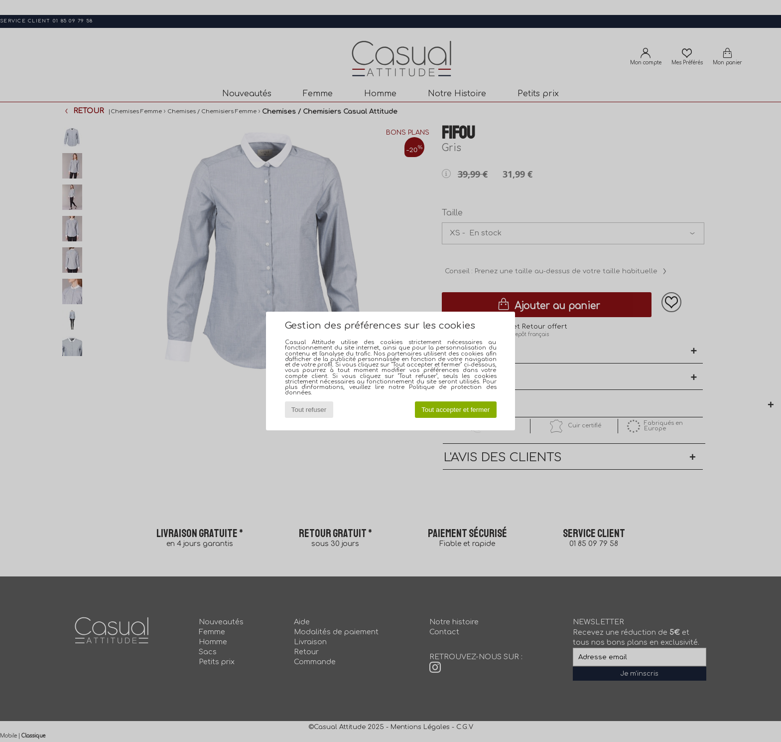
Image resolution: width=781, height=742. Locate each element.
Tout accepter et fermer (455, 409)
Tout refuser (308, 409)
